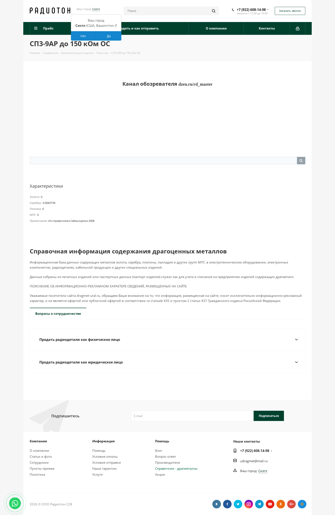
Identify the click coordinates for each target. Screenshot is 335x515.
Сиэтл (96, 9)
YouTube (270, 504)
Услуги (97, 474)
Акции (160, 474)
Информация (103, 441)
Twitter (238, 504)
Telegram (259, 504)
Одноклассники (280, 504)
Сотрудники (39, 462)
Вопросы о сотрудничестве (58, 313)
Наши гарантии (104, 468)
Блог (158, 450)
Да (109, 36)
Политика (37, 474)
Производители (167, 462)
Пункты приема (42, 468)
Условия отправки (106, 462)
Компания (38, 441)
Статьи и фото (41, 456)
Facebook (227, 504)
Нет (83, 36)
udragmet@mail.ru (254, 461)
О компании (39, 450)
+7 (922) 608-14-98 (251, 9)
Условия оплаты (105, 456)
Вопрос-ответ (165, 456)
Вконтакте (216, 504)
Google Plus (291, 504)
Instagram (248, 504)
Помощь (99, 450)
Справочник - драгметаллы (176, 468)
